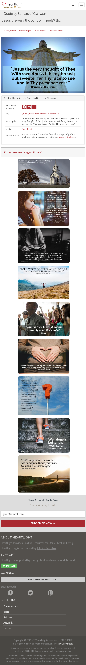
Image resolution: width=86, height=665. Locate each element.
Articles (7, 617)
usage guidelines (67, 137)
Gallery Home (10, 30)
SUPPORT (8, 555)
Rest (37, 113)
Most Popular (40, 30)
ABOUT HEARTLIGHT (17, 537)
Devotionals (10, 606)
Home (7, 628)
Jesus (31, 113)
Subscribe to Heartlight (43, 579)
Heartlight (27, 129)
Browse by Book (56, 30)
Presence (44, 113)
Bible (6, 611)
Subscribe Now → (43, 523)
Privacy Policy (66, 643)
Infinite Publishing (47, 548)
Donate (8, 566)
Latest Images (25, 30)
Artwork (8, 622)
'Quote (37, 152)
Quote (24, 113)
